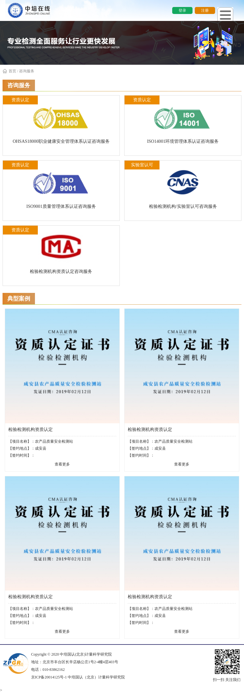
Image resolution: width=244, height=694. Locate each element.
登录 (182, 10)
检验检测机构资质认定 (30, 429)
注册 (205, 10)
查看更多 (62, 464)
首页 (9, 71)
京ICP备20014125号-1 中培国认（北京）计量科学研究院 (78, 677)
